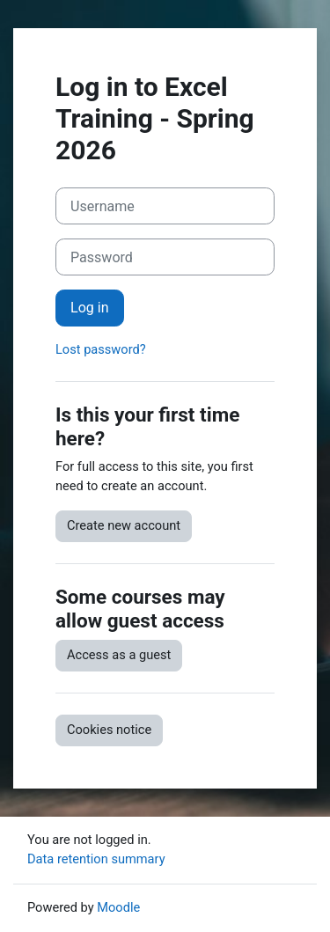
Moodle (118, 907)
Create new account (123, 525)
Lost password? (100, 349)
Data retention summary (96, 859)
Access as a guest (119, 655)
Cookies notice (109, 730)
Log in (89, 307)
